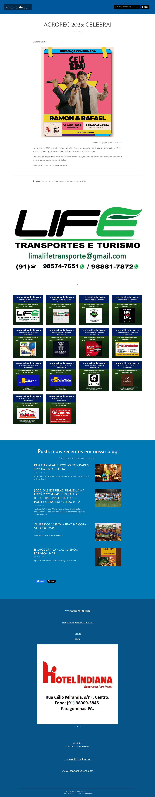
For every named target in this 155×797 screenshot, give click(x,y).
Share (40, 581)
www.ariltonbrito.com (77, 610)
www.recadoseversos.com (77, 622)
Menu (145, 7)
